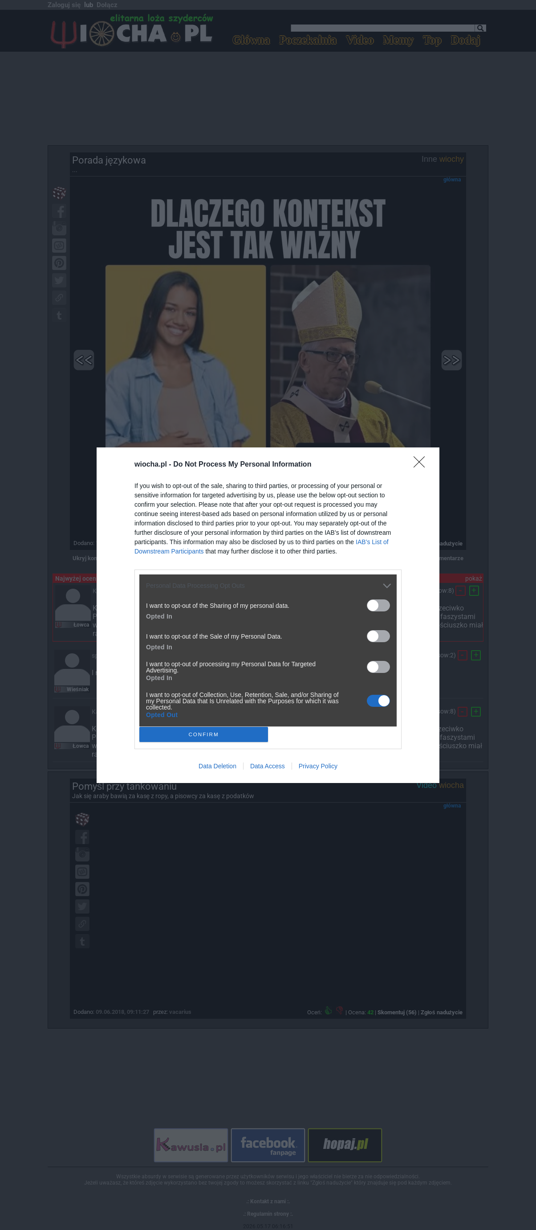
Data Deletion (217, 766)
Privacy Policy (318, 766)
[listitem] (268, 585)
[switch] (378, 605)
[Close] (422, 464)
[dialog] (268, 615)
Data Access (267, 766)
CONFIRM (203, 733)
